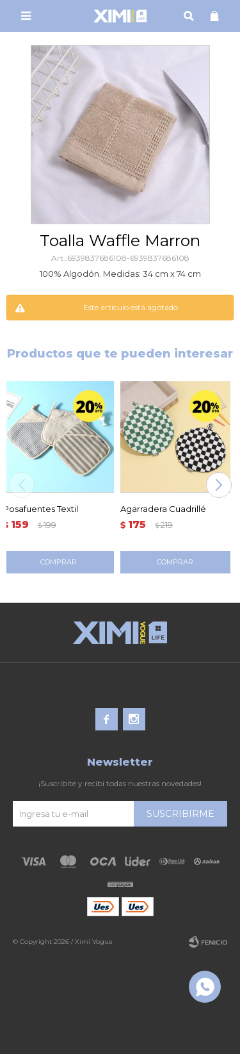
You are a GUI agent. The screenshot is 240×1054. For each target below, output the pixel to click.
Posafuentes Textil (40, 509)
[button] (218, 485)
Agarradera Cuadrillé (163, 509)
